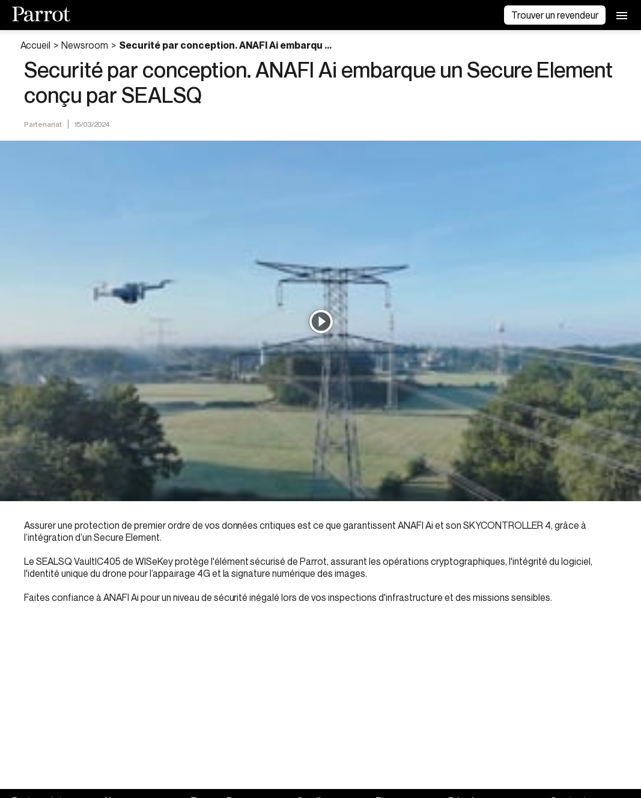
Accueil (35, 45)
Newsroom (84, 45)
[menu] (622, 15)
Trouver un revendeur (554, 15)
